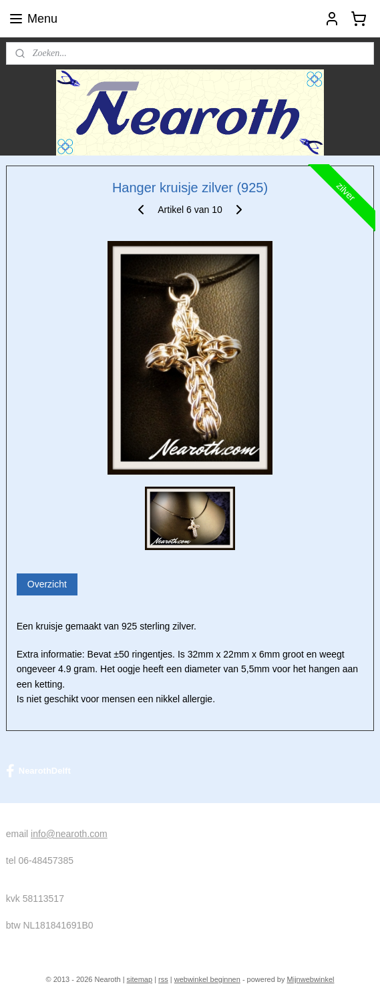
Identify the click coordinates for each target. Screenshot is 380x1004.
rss (163, 979)
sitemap (140, 979)
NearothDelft (38, 771)
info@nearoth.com (69, 833)
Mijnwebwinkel (311, 979)
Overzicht (47, 584)
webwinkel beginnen (207, 979)
